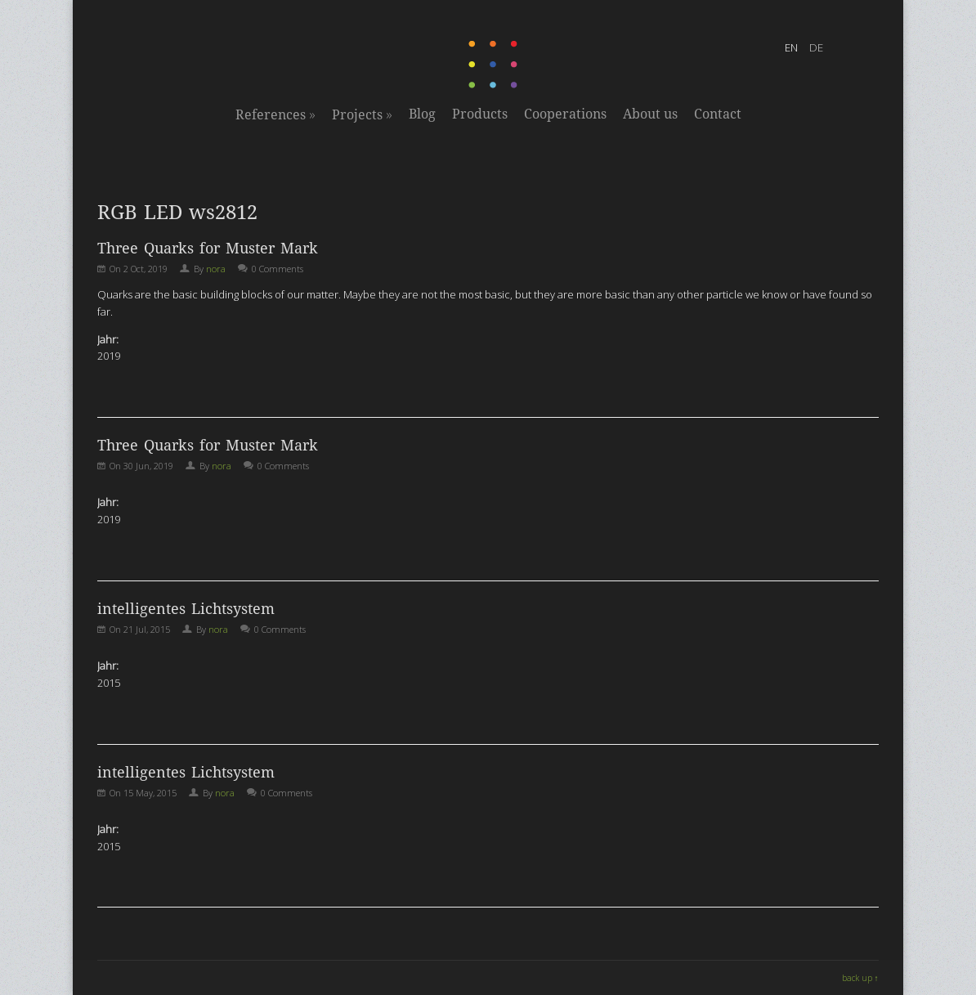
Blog (422, 114)
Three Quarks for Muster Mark (207, 248)
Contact (717, 114)
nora (216, 268)
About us (650, 114)
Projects (362, 114)
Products (480, 114)
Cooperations (565, 114)
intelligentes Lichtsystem (186, 608)
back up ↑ (860, 978)
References (275, 114)
